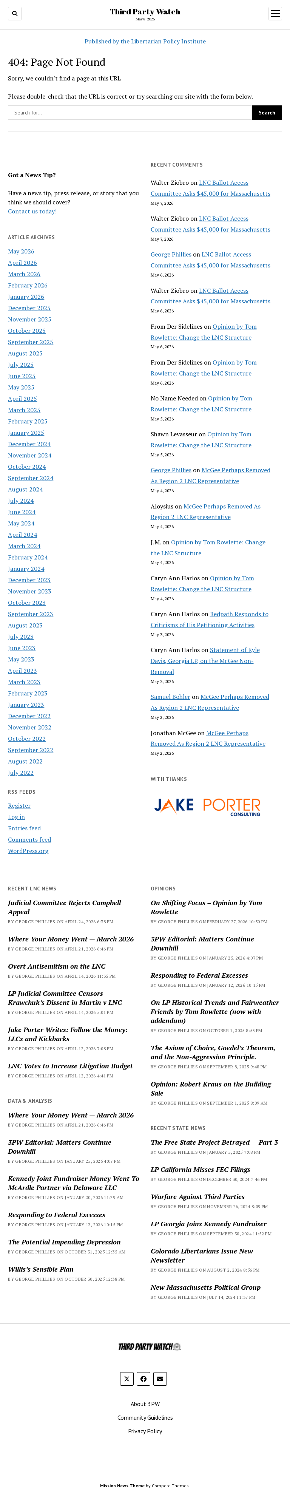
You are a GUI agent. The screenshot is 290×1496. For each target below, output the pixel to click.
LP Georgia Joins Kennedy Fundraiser (209, 1223)
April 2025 (22, 398)
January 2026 (26, 296)
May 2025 (21, 387)
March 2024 (24, 546)
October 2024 (27, 466)
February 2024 (28, 557)
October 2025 (27, 330)
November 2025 (29, 319)
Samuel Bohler (170, 696)
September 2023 (30, 614)
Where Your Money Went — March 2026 (71, 938)
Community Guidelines (145, 1417)
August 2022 (25, 761)
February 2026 (28, 285)
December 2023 (29, 580)
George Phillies (171, 254)
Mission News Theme (122, 1485)
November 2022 (29, 727)
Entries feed (24, 828)
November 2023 (29, 591)
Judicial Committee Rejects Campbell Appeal (64, 907)
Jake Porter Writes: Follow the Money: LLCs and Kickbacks (68, 1034)
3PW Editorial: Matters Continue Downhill (202, 943)
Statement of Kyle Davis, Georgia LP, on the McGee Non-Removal (205, 661)
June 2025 (21, 376)
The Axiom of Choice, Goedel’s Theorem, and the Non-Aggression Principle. (213, 1052)
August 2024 (25, 489)
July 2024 (21, 500)
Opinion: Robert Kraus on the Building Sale (211, 1088)
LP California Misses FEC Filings (200, 1169)
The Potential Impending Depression (64, 1241)
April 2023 (22, 670)
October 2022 (27, 738)
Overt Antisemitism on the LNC (56, 966)
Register (19, 805)
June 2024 (21, 512)
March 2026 (24, 274)
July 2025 (21, 364)
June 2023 (21, 648)
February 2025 (28, 421)
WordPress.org (28, 851)
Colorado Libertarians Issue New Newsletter (202, 1255)
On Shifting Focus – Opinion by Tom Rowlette (206, 907)
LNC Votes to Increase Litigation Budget (70, 1065)
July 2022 (21, 772)
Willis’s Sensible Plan (41, 1268)
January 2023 (26, 704)
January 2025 (26, 432)
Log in (16, 817)
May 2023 (21, 659)
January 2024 (26, 568)
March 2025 (24, 410)
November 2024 (29, 455)
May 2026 (21, 251)
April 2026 (22, 262)
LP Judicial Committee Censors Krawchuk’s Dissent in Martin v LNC (65, 998)
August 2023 (25, 625)
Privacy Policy (145, 1431)
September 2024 (30, 478)
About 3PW (145, 1404)
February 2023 (28, 693)
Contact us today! (32, 211)
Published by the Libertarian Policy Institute (145, 41)
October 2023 (27, 602)
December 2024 (29, 444)
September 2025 (30, 342)
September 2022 (30, 750)
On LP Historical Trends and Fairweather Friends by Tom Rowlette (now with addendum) (215, 1011)
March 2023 (24, 682)
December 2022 (29, 716)
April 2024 (22, 534)
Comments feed (29, 839)
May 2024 (21, 523)
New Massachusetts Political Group (206, 1287)
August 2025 (25, 353)
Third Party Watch (145, 11)
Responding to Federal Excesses (199, 975)
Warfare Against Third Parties (198, 1196)
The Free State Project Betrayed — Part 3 (214, 1142)
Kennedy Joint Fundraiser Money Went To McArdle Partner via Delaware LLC (73, 1183)
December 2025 (29, 308)
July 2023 (21, 636)
